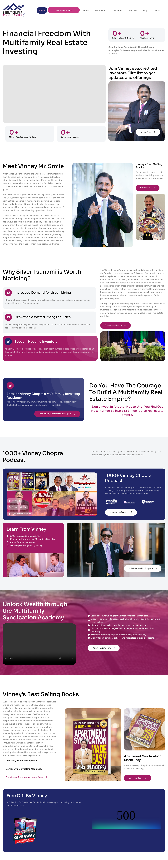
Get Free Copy (137, 777)
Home (45, 10)
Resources (117, 10)
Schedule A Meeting (116, 325)
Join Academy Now (104, 648)
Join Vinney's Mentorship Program (57, 413)
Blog (143, 10)
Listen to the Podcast (122, 512)
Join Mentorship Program (143, 568)
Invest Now (147, 132)
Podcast (132, 10)
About (87, 10)
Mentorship (101, 10)
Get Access (148, 187)
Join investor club (65, 10)
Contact (155, 10)
